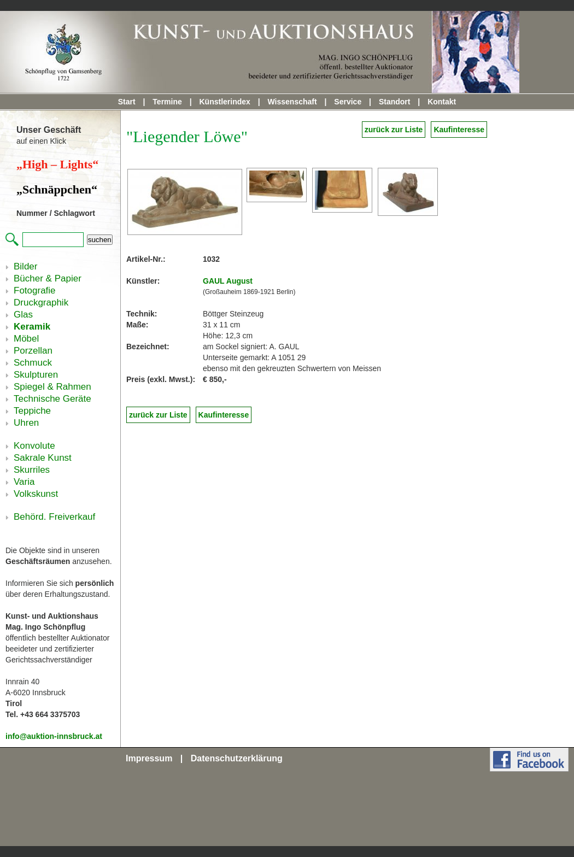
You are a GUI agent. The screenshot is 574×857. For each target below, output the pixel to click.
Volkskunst (36, 494)
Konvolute (34, 446)
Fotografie (35, 290)
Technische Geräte (52, 399)
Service (347, 101)
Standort (395, 101)
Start (127, 101)
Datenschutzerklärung (237, 758)
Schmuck (33, 362)
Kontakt (441, 101)
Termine (167, 101)
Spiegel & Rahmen (52, 386)
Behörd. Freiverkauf (54, 517)
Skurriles (32, 470)
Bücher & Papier (47, 278)
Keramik (32, 326)
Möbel (26, 338)
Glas (23, 314)
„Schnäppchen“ (56, 189)
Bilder (25, 266)
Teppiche (32, 411)
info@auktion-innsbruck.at (53, 736)
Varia (24, 482)
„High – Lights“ (57, 164)
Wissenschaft (292, 101)
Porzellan (33, 350)
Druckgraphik (41, 302)
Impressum (149, 758)
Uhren (26, 423)
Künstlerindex (224, 101)
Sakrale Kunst (43, 458)
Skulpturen (36, 374)
